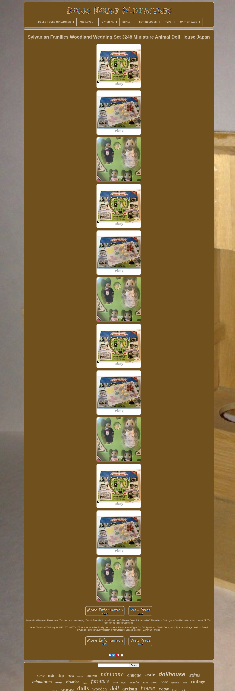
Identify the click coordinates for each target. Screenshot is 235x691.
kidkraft (92, 675)
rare (145, 682)
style (123, 682)
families (80, 677)
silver (41, 675)
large (58, 682)
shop (61, 675)
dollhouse (172, 674)
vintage (197, 681)
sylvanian (175, 682)
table (51, 675)
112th (70, 675)
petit (185, 682)
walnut (194, 675)
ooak (164, 682)
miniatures (42, 682)
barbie (154, 682)
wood (115, 682)
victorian (72, 682)
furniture (100, 681)
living (85, 683)
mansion (135, 682)
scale (150, 674)
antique (134, 675)
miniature (112, 674)
